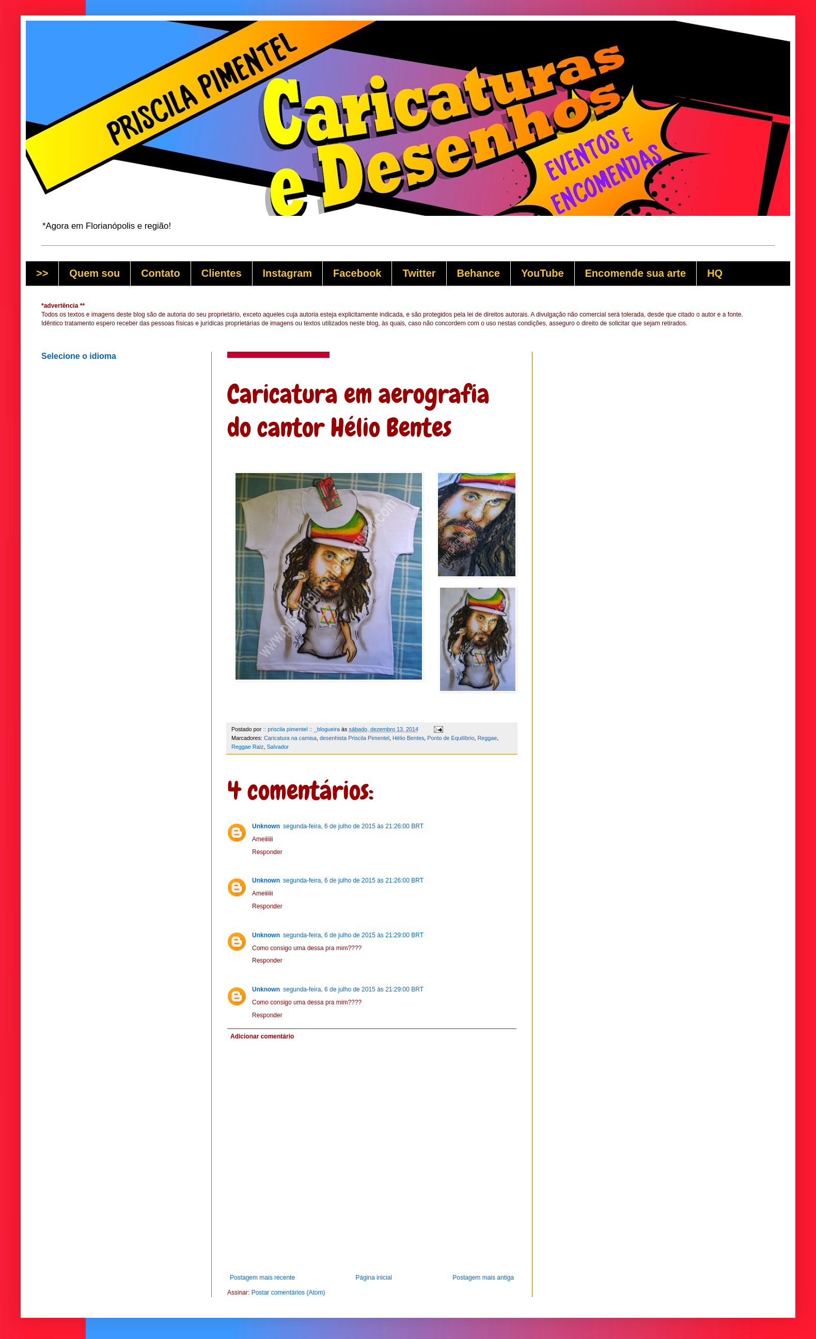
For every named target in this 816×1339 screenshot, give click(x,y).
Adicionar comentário (262, 1036)
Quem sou (94, 273)
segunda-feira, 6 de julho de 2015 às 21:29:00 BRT (353, 935)
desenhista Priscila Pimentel (354, 738)
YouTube (542, 273)
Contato (160, 273)
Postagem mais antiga (483, 1277)
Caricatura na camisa (290, 738)
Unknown (266, 826)
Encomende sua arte (635, 273)
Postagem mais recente (262, 1277)
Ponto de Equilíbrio (450, 738)
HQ (715, 273)
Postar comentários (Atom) (288, 1292)
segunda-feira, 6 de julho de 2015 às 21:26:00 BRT (353, 826)
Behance (478, 273)
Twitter (418, 273)
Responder (267, 852)
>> (42, 273)
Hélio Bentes (408, 738)
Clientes (221, 273)
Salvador (277, 747)
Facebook (357, 273)
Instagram (287, 273)
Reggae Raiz (247, 747)
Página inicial (373, 1277)
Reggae (487, 738)
